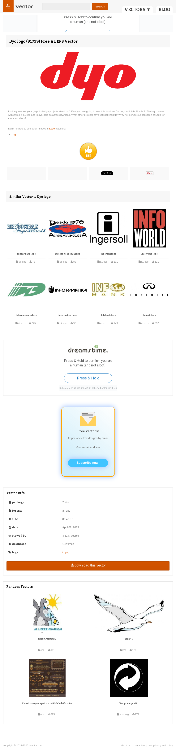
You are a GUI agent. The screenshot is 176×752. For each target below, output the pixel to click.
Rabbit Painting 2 (47, 639)
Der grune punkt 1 (128, 703)
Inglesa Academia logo (67, 254)
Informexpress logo (26, 315)
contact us (139, 745)
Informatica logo (67, 315)
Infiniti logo (149, 315)
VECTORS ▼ (137, 9)
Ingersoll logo (108, 254)
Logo (52, 128)
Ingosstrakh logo (26, 254)
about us (125, 745)
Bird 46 (129, 639)
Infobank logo (108, 315)
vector (24, 6)
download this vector (88, 565)
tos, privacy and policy (160, 745)
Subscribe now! (88, 462)
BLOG (164, 9)
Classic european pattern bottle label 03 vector (47, 703)
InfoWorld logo (149, 254)
